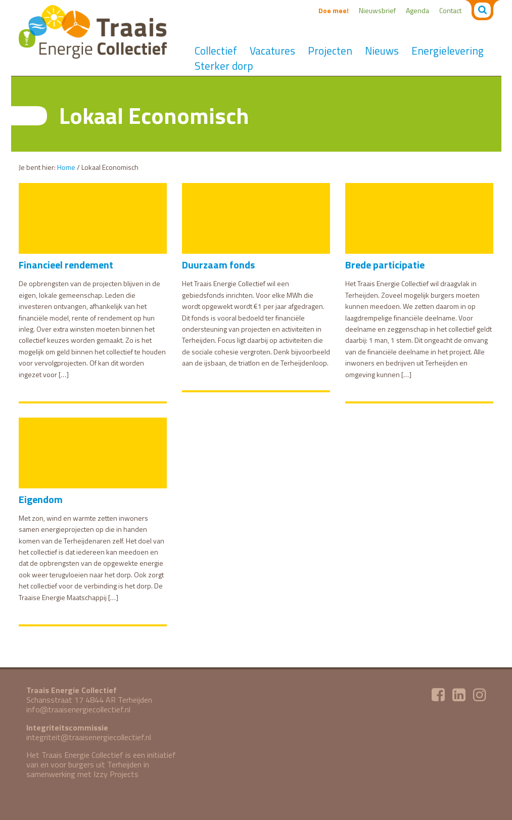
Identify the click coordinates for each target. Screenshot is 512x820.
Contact (450, 10)
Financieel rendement (66, 265)
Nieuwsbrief (377, 10)
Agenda (417, 10)
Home (66, 167)
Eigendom (41, 499)
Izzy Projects (116, 774)
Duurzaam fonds (218, 265)
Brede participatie (385, 265)
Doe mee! (333, 10)
